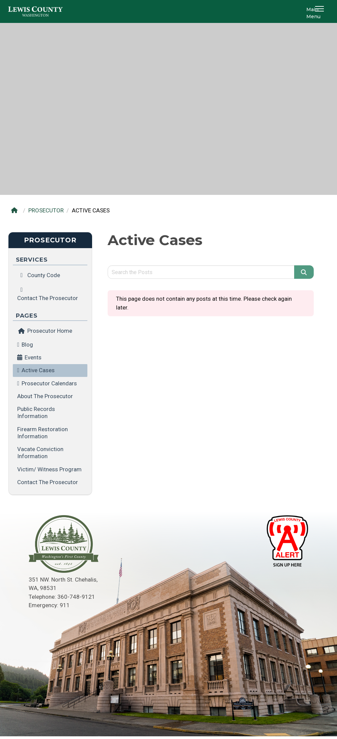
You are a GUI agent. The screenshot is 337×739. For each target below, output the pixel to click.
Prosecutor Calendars (49, 383)
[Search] (304, 272)
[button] (320, 11)
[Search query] (201, 272)
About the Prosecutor (45, 396)
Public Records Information (36, 412)
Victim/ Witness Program (49, 469)
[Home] (16, 210)
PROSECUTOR (46, 210)
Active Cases (38, 370)
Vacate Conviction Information (40, 453)
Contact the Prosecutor (47, 482)
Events (33, 357)
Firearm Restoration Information (42, 433)
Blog (27, 344)
